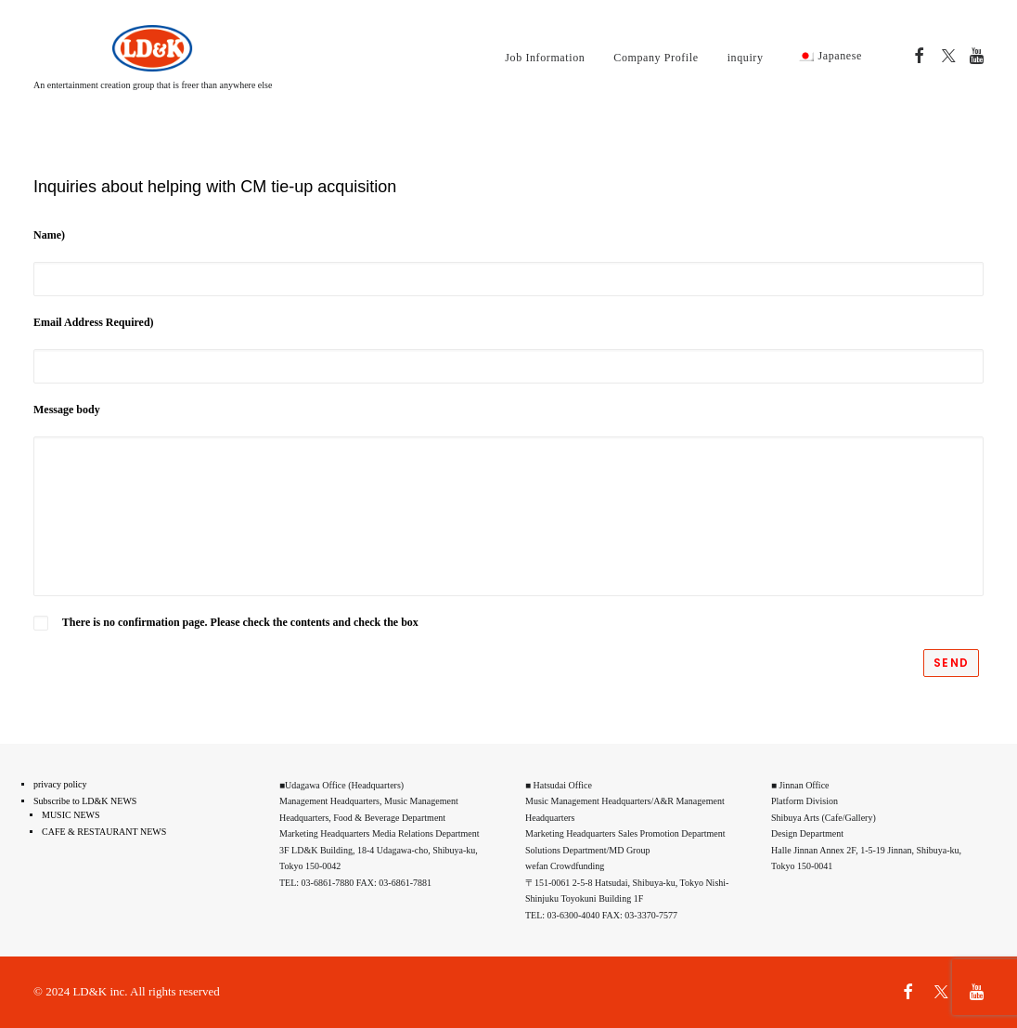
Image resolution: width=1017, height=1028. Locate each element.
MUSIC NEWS (71, 815)
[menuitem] (545, 57)
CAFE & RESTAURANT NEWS (104, 831)
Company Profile (655, 57)
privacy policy (59, 784)
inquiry (745, 57)
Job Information (545, 57)
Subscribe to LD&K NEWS (84, 801)
